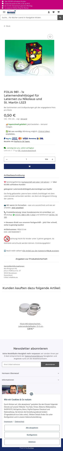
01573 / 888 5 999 (22, 215)
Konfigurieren (32, 435)
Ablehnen (31, 442)
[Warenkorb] (58, 12)
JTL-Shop (31, 448)
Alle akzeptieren (32, 428)
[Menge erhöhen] (52, 159)
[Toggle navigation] (4, 10)
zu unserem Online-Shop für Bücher (17, 8)
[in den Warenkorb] (29, 166)
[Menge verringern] (6, 159)
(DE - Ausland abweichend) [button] (27, 151)
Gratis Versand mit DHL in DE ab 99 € (17, 4)
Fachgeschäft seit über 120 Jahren (35, 182)
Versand (23, 119)
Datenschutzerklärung (34, 356)
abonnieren (50, 364)
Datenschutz (19, 422)
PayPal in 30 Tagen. (22, 141)
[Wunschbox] (53, 12)
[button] (49, 12)
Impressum (8, 422)
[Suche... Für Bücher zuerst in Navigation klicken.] (29, 17)
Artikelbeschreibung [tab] (14, 175)
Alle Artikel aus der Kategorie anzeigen (40, 251)
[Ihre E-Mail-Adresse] (21, 364)
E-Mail (32, 215)
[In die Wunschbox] (50, 36)
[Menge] (26, 159)
